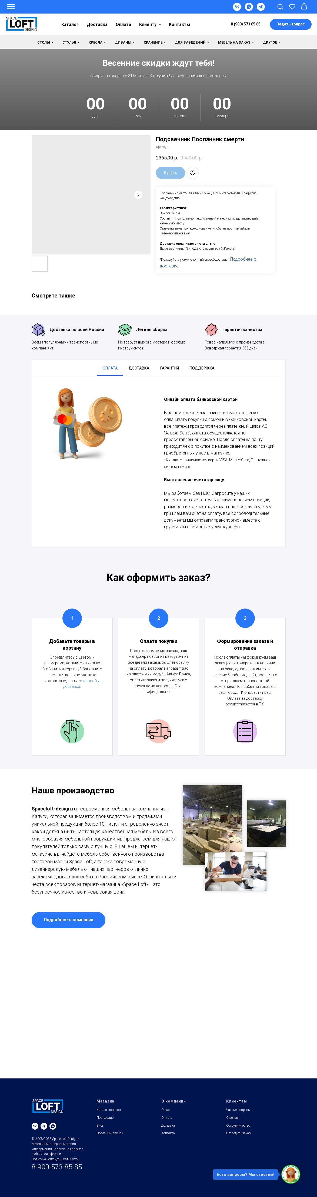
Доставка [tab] (139, 368)
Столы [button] (43, 42)
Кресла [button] (95, 42)
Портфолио (105, 1118)
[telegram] (44, 1126)
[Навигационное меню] (11, 6)
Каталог (70, 24)
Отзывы (232, 1118)
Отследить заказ (238, 1133)
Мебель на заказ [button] (234, 42)
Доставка (97, 24)
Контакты (179, 24)
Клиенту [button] (148, 24)
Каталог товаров (108, 1110)
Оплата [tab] (110, 368)
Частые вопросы (238, 1110)
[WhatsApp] (249, 9)
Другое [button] (270, 42)
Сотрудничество (238, 1125)
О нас (165, 1110)
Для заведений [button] (190, 42)
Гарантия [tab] (169, 368)
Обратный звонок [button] (109, 1133)
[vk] (35, 1126)
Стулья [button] (69, 42)
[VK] (237, 9)
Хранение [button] (153, 42)
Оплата (123, 24)
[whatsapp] (52, 1126)
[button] (280, 6)
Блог (100, 1125)
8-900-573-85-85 (57, 1167)
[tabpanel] (158, 461)
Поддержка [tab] (202, 368)
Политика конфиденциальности (55, 1159)
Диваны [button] (123, 42)
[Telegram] (261, 9)
